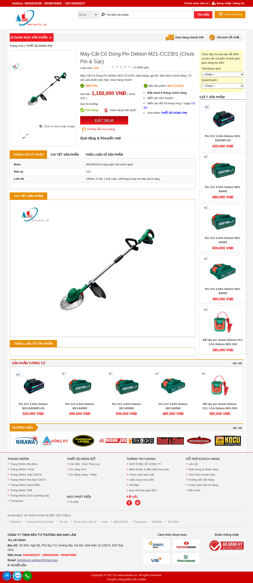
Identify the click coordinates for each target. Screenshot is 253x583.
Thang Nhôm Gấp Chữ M (26, 474)
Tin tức (63, 521)
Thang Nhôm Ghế (21, 490)
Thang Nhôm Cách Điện (25, 485)
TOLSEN (173, 521)
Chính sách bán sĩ (196, 3)
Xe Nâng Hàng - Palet (83, 474)
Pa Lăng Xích (78, 469)
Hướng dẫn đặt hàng (201, 479)
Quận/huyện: (210, 80)
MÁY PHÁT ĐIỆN (79, 496)
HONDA (157, 521)
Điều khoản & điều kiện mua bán (149, 469)
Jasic (104, 521)
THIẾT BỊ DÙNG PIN (39, 45)
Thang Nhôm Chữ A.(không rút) (29, 495)
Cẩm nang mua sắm (141, 479)
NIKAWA (15, 521)
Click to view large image (59, 126)
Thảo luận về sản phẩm (104, 154)
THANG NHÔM (18, 459)
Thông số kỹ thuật (28, 154)
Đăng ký (238, 3)
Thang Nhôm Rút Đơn (23, 464)
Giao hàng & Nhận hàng (203, 469)
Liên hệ (193, 464)
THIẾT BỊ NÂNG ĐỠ (81, 459)
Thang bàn (16, 500)
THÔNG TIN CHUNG (141, 459)
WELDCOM (120, 521)
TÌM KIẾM (203, 14)
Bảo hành (194, 490)
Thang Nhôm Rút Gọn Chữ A (28, 479)
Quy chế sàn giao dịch (142, 490)
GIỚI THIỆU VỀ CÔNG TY (145, 464)
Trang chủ (16, 45)
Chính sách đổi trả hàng (203, 485)
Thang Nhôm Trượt (22, 469)
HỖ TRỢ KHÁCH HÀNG (203, 459)
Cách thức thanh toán (201, 474)
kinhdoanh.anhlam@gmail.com (37, 560)
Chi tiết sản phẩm (65, 154)
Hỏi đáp (134, 485)
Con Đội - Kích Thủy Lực (85, 464)
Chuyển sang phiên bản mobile (126, 579)
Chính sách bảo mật (141, 474)
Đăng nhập (224, 3)
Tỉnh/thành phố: (211, 68)
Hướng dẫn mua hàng (98, 129)
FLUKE (74, 501)
